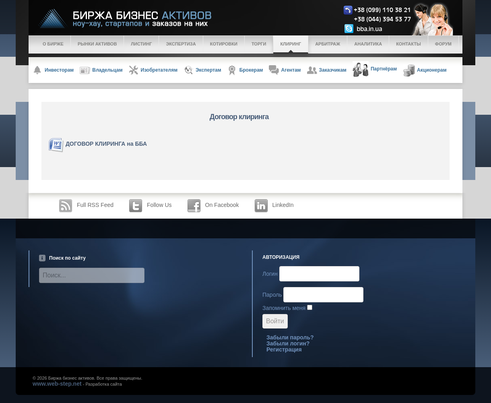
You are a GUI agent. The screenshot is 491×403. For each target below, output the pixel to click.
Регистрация (284, 349)
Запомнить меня (283, 308)
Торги (259, 43)
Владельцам (101, 70)
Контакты (408, 43)
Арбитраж (327, 43)
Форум (443, 43)
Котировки (223, 43)
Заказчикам (327, 70)
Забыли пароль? (290, 337)
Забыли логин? (287, 343)
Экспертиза (181, 43)
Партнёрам (375, 69)
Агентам (285, 70)
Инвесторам (53, 70)
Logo (252, 18)
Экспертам (202, 70)
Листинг (141, 43)
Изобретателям (153, 70)
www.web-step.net (57, 383)
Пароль (272, 294)
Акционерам (425, 70)
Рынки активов (97, 43)
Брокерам (245, 70)
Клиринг (290, 43)
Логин (270, 274)
